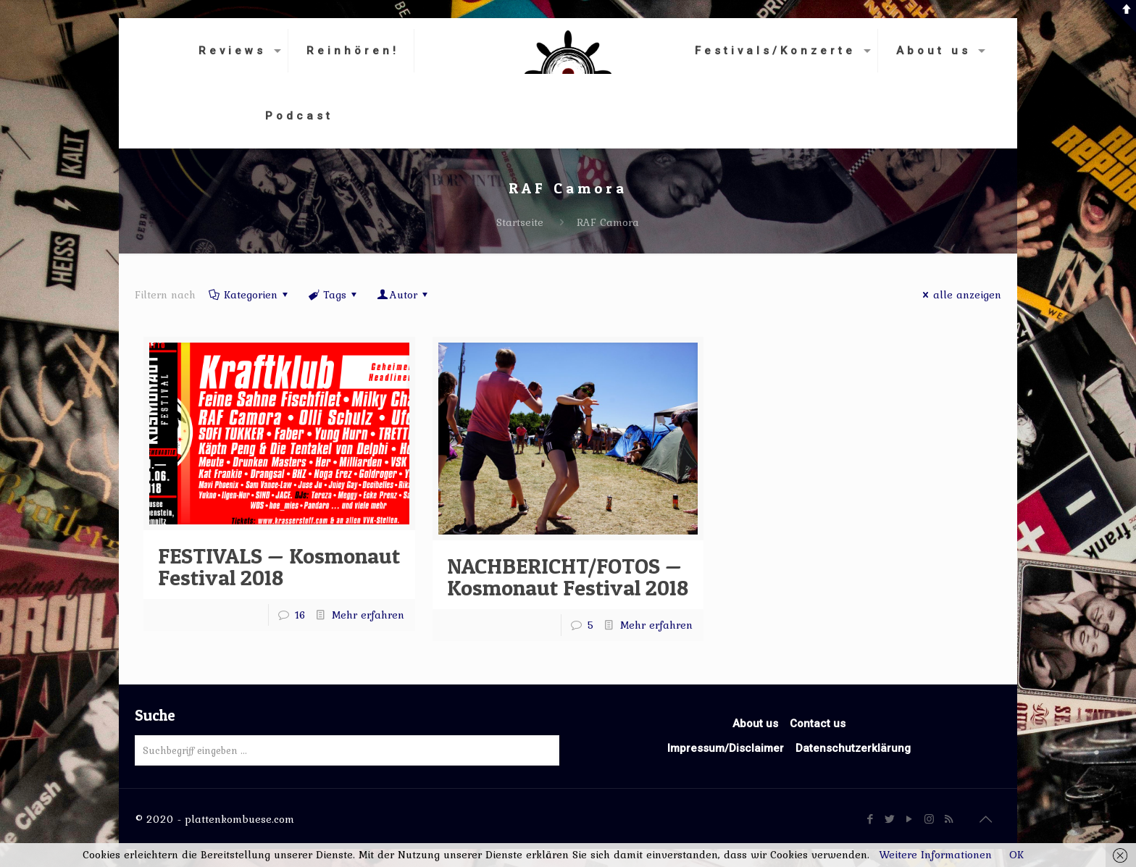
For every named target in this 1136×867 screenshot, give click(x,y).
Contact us (817, 723)
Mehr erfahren (368, 615)
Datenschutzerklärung (853, 748)
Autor (404, 295)
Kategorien (249, 295)
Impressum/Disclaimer (725, 748)
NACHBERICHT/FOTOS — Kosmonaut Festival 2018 (567, 576)
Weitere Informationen (935, 855)
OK (1016, 855)
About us (755, 723)
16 (300, 615)
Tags (334, 295)
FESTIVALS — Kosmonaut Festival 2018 (279, 566)
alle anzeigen (959, 295)
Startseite (519, 222)
